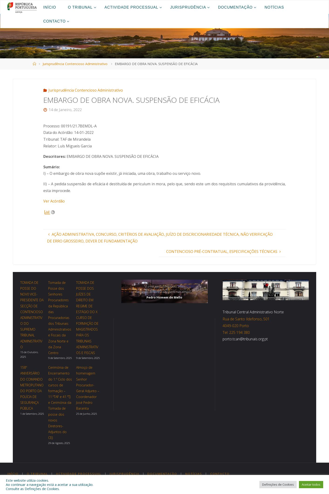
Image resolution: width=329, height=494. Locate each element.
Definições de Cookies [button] (278, 484)
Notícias (193, 474)
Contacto (220, 474)
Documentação (162, 474)
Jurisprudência (124, 474)
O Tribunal (37, 474)
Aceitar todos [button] (311, 484)
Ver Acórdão (54, 201)
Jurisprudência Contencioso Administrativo (75, 64)
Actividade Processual (79, 474)
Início (13, 474)
